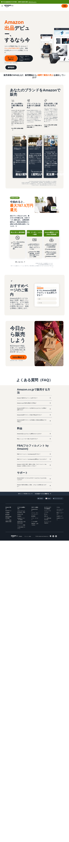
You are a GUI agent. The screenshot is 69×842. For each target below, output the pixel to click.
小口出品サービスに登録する (42, 493)
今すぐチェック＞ (33, 1)
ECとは (45, 514)
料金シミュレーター (60, 513)
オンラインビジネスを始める (47, 508)
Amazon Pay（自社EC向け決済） (21, 522)
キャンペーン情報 (21, 525)
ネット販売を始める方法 (47, 519)
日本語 (41, 498)
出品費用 (7, 512)
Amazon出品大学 (34, 510)
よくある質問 (34, 521)
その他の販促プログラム (21, 527)
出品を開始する (18, 357)
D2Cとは (46, 516)
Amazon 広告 (20, 514)
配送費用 (7, 514)
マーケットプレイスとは (47, 511)
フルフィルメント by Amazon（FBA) (21, 511)
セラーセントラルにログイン (60, 510)
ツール (58, 507)
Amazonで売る (8, 508)
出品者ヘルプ (59, 516)
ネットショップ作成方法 (47, 522)
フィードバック (58, 498)
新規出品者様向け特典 (8, 517)
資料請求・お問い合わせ (34, 524)
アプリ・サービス (34, 519)
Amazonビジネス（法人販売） (21, 519)
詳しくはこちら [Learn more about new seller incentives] (19, 262)
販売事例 (33, 516)
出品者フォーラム (60, 519)
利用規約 (20, 536)
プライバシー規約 (27, 536)
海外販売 (19, 516)
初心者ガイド (8, 510)
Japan (49, 498)
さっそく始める (11, 58)
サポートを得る (34, 507)
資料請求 (11, 67)
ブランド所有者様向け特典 (8, 521)
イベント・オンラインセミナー (34, 513)
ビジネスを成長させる (21, 508)
